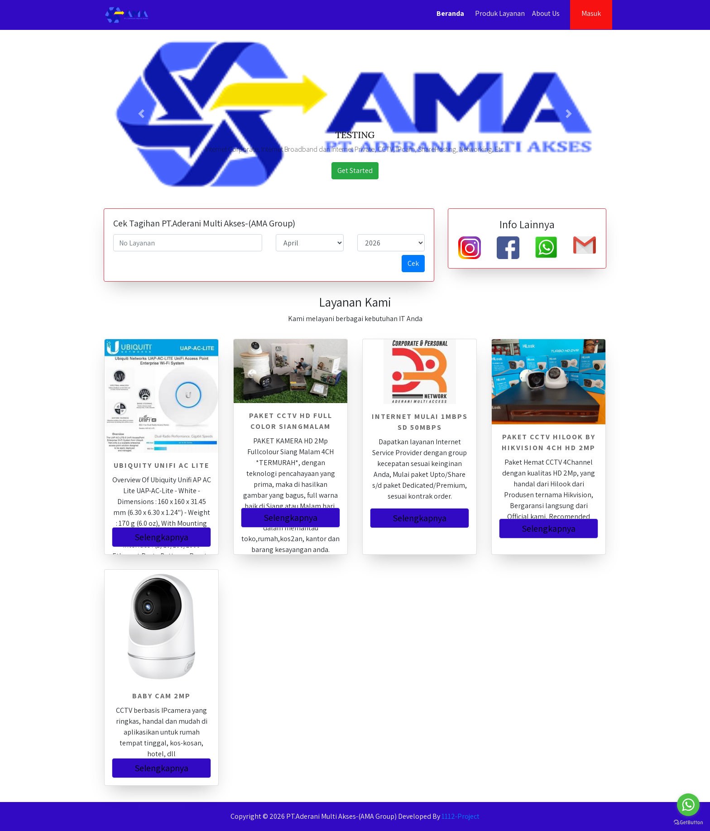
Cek (413, 263)
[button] (141, 113)
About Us (546, 13)
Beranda (450, 13)
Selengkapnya (161, 537)
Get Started (355, 170)
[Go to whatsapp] (688, 804)
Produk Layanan (500, 13)
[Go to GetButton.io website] (688, 822)
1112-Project (460, 816)
